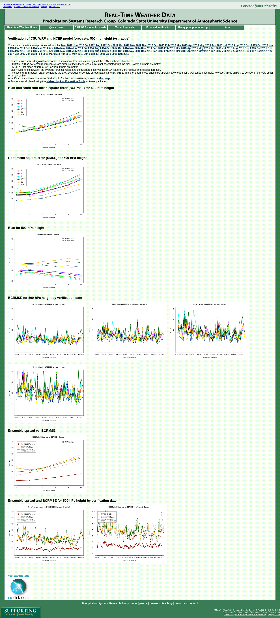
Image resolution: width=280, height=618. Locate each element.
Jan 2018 (31, 53)
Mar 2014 (42, 48)
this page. (105, 78)
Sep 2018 (123, 53)
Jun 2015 (216, 48)
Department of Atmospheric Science (42, 4)
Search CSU (54, 6)
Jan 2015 (158, 48)
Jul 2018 (100, 53)
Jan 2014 (19, 48)
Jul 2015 (227, 48)
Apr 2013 (193, 45)
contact (193, 603)
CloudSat (227, 610)
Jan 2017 (158, 51)
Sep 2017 (250, 51)
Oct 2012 (124, 45)
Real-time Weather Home (22, 27)
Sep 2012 (112, 45)
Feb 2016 (31, 51)
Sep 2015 (250, 48)
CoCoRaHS (275, 610)
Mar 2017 (181, 51)
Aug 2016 (100, 51)
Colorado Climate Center (243, 610)
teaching (167, 603)
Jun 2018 (90, 53)
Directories (240, 614)
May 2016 (66, 51)
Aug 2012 (101, 45)
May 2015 (204, 48)
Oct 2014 (123, 48)
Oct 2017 (262, 51)
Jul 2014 (89, 48)
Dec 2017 (19, 53)
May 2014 (66, 48)
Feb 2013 (170, 45)
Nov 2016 (134, 51)
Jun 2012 (78, 45)
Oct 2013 (262, 45)
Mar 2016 (42, 51)
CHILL (265, 610)
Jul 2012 (90, 45)
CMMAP (217, 610)
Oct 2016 (123, 51)
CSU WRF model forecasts (90, 27)
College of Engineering (256, 614)
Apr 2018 (66, 53)
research (155, 603)
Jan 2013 (159, 45)
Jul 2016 (89, 51)
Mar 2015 (181, 48)
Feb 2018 (43, 53)
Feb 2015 (169, 48)
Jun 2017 (216, 51)
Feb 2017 (169, 51)
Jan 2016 (19, 51)
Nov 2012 (135, 45)
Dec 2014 (146, 48)
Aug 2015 (238, 48)
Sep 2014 (111, 48)
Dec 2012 (147, 45)
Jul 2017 (227, 51)
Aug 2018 (111, 53)
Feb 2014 (31, 48)
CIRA (258, 610)
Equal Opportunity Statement (26, 6)
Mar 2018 (54, 53)
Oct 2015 (262, 48)
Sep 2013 (251, 45)
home (134, 603)
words (140, 17)
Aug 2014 (100, 48)
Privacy (44, 6)
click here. (127, 61)
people (143, 603)
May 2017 (204, 51)
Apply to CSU (65, 4)
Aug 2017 (238, 51)
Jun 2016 (77, 51)
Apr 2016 (54, 51)
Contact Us (228, 614)
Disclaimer (7, 6)
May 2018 (77, 53)
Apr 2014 (54, 48)
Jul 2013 (228, 45)
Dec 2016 (146, 51)
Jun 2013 (217, 45)
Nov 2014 (134, 48)
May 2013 (205, 45)
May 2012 (66, 45)
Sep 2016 (111, 51)
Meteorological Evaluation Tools (65, 81)
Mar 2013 (182, 45)
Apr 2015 (192, 48)
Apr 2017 (192, 51)
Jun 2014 (77, 48)
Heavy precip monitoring (193, 27)
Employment (274, 612)
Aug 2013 (239, 45)
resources (181, 603)
